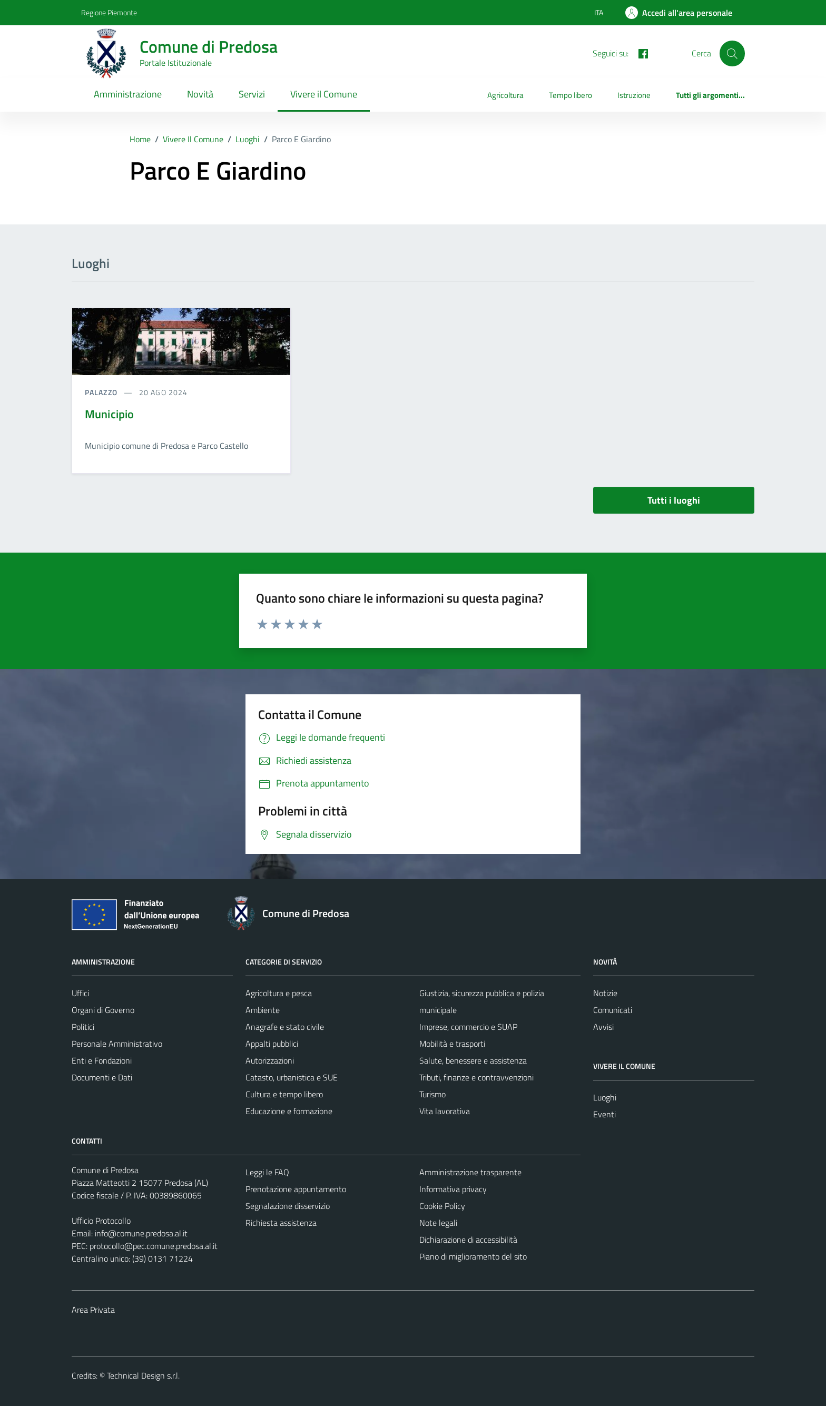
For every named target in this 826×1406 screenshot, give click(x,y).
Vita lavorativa (444, 1111)
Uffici (80, 993)
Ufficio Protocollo (101, 1220)
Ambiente (262, 1010)
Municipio (109, 414)
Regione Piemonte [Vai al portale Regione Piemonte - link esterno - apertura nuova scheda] (109, 12)
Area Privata (93, 1309)
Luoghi (604, 1097)
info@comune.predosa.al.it (141, 1233)
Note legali (438, 1222)
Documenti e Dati (102, 1077)
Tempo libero (570, 95)
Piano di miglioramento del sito (473, 1256)
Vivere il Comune (323, 94)
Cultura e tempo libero (284, 1094)
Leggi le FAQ (267, 1172)
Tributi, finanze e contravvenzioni (476, 1077)
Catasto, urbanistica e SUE (291, 1077)
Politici (83, 1026)
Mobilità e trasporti (452, 1043)
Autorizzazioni (269, 1060)
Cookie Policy (442, 1205)
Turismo (432, 1094)
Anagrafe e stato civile (284, 1026)
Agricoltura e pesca (278, 993)
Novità (200, 94)
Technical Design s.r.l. (143, 1375)
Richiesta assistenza (281, 1222)
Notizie (605, 993)
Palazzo (102, 392)
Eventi (604, 1114)
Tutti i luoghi (673, 500)
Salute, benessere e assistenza (473, 1060)
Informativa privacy (453, 1189)
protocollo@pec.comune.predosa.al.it (154, 1246)
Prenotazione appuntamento (295, 1189)
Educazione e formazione (288, 1111)
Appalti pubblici (271, 1043)
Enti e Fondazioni (102, 1060)
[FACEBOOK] (639, 52)
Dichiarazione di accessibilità (468, 1239)
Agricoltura (505, 95)
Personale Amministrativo (117, 1043)
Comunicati (612, 1010)
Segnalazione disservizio (287, 1205)
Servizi (252, 94)
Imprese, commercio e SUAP (468, 1026)
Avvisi (603, 1026)
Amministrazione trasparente (470, 1172)
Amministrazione (128, 94)
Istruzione (634, 95)
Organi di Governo (103, 1010)
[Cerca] (732, 53)
